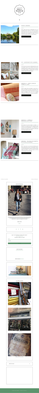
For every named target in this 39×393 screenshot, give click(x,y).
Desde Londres (25, 25)
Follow (19, 223)
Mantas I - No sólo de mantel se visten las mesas (29, 142)
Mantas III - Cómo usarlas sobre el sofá (28, 84)
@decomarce (22, 258)
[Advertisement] (19, 53)
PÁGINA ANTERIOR (34, 179)
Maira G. (25, 390)
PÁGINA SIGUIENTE (4, 179)
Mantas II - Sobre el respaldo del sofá (27, 121)
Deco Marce (17, 390)
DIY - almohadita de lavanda (29, 62)
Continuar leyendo (26, 36)
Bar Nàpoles (19, 331)
